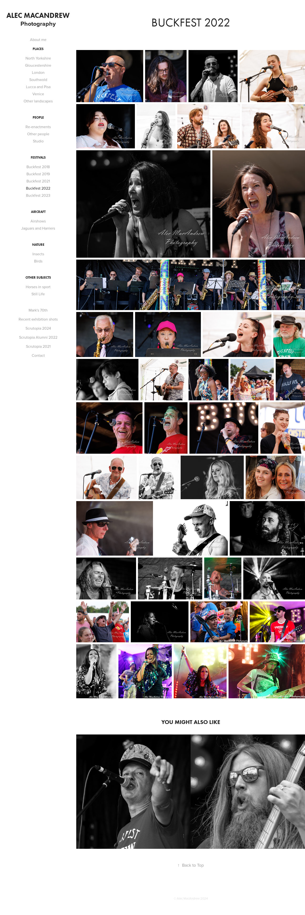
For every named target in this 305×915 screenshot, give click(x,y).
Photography (38, 23)
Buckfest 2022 (38, 188)
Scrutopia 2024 (38, 328)
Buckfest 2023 (38, 195)
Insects (38, 253)
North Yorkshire (38, 58)
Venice (38, 93)
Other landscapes (38, 101)
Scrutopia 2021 (38, 346)
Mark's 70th (38, 310)
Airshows (38, 221)
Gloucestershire (38, 65)
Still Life (38, 294)
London (38, 72)
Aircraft (38, 212)
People (38, 118)
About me (38, 39)
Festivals (38, 158)
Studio (38, 141)
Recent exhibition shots (38, 319)
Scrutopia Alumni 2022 (38, 337)
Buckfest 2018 (38, 166)
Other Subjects (38, 278)
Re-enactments (38, 126)
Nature (38, 245)
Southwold (38, 79)
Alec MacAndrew (38, 15)
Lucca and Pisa (38, 86)
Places (38, 49)
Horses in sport (38, 286)
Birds (38, 261)
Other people (38, 133)
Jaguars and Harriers (38, 228)
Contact (38, 355)
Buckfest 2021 (38, 181)
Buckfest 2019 (38, 173)
